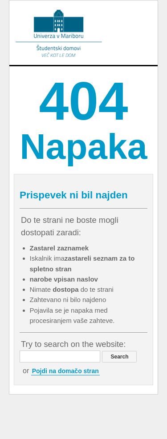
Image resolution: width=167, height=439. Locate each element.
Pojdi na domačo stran (65, 371)
